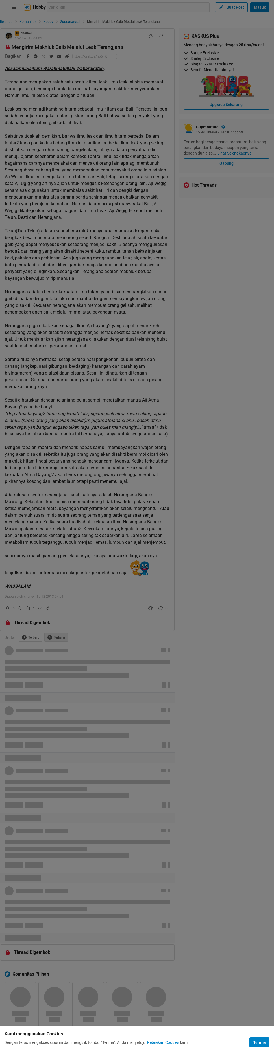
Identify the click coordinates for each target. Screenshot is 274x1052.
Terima (259, 1042)
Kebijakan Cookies (163, 1042)
